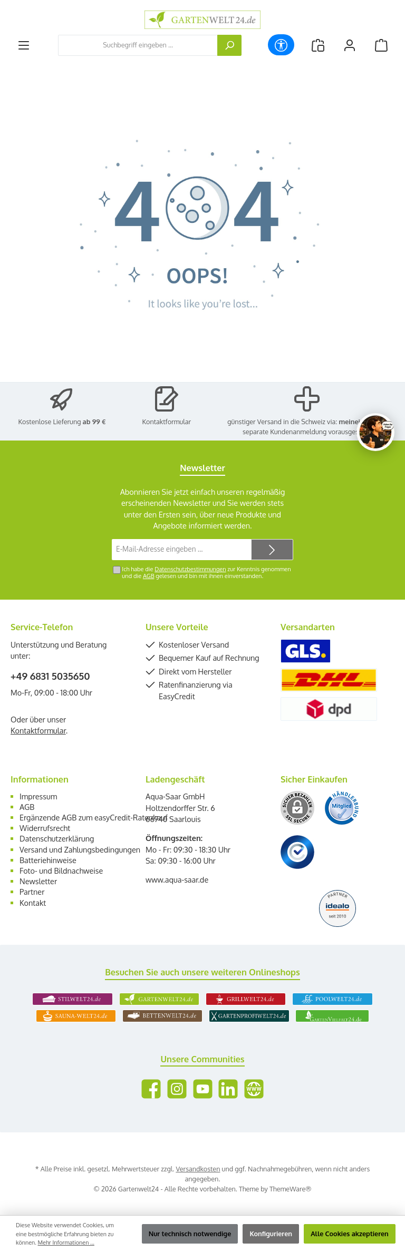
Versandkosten (198, 1169)
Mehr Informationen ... (66, 1242)
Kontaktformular (166, 421)
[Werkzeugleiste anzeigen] (281, 44)
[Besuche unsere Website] (254, 1089)
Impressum (38, 796)
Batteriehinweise (48, 860)
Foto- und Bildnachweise (61, 870)
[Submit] (272, 549)
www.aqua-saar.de (177, 879)
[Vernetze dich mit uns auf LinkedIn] (228, 1089)
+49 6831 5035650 (50, 676)
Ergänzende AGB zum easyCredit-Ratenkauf (94, 817)
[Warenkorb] (381, 45)
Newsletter (38, 881)
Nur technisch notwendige (190, 1233)
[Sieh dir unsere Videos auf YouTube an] (203, 1089)
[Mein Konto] (349, 45)
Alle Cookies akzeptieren (350, 1233)
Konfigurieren (270, 1233)
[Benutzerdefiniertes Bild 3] (297, 852)
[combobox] (138, 45)
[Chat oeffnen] (375, 432)
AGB (149, 576)
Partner (32, 891)
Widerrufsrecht (45, 828)
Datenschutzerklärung (57, 838)
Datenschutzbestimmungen (190, 569)
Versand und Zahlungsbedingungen (80, 849)
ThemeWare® (290, 1189)
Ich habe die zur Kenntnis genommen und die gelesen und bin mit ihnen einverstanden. (206, 572)
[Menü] (24, 45)
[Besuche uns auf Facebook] (151, 1089)
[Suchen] (229, 45)
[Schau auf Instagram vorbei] (177, 1089)
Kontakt (33, 902)
